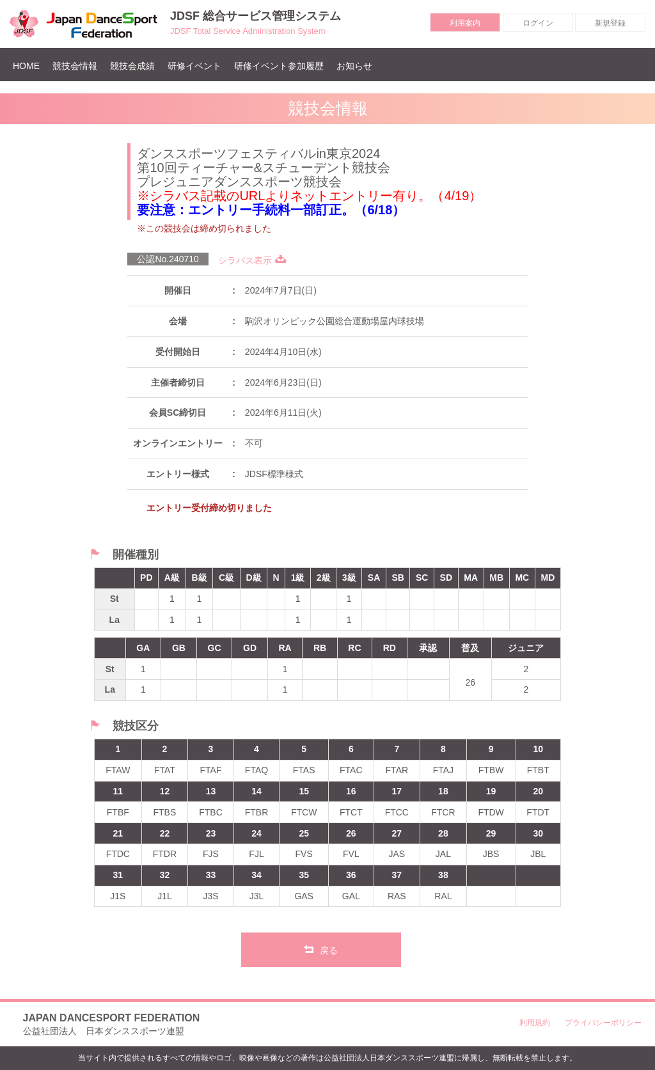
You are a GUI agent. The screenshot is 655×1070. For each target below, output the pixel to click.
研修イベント (194, 66)
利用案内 (465, 23)
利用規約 (534, 1022)
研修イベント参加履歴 (279, 66)
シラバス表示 (252, 260)
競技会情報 (74, 66)
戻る (321, 949)
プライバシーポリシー (603, 1022)
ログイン (538, 23)
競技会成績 (132, 66)
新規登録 (610, 23)
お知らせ (354, 66)
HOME (29, 65)
